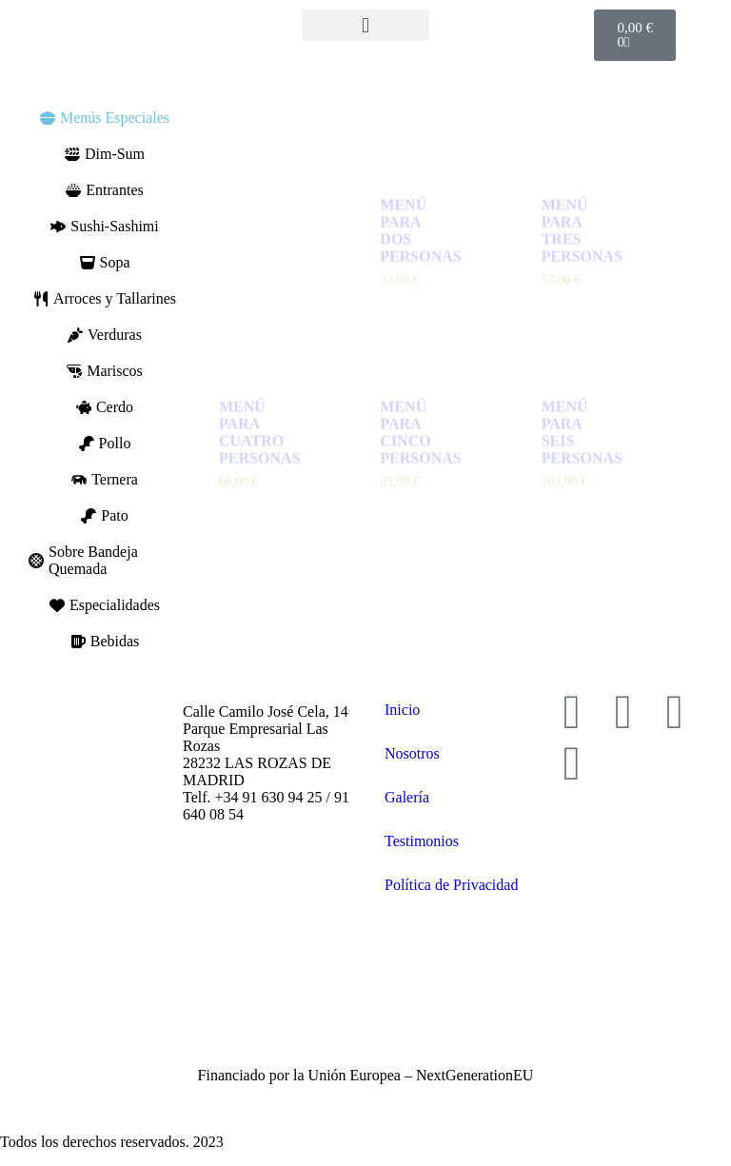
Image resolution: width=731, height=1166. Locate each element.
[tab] (105, 118)
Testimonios (422, 841)
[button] (365, 25)
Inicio (402, 710)
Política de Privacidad (451, 885)
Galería (407, 797)
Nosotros (412, 753)
